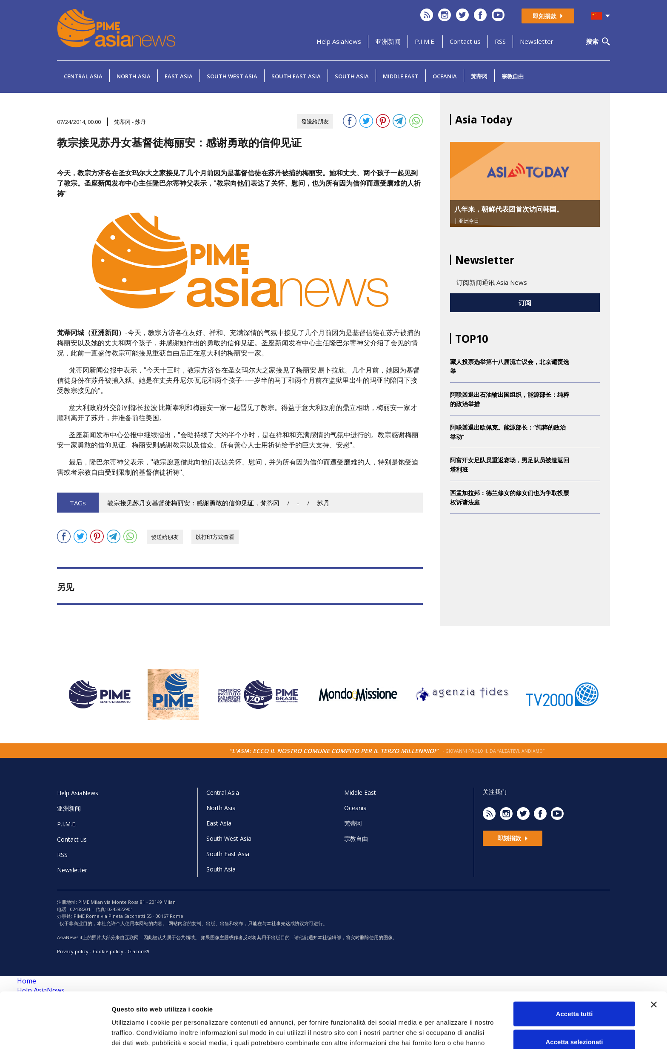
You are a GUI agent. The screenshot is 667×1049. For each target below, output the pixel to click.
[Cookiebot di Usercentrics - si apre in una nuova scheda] (55, 1032)
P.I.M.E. (425, 41)
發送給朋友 (315, 121)
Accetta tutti (574, 965)
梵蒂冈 (479, 76)
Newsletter (536, 41)
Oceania (445, 76)
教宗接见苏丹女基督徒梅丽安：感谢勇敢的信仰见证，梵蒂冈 (193, 503)
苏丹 (323, 503)
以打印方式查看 (215, 537)
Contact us (465, 41)
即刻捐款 (548, 16)
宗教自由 (513, 76)
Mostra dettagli (447, 1032)
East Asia (179, 76)
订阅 (525, 302)
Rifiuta (574, 1021)
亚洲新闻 (388, 41)
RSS (500, 41)
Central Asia (83, 76)
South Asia (352, 76)
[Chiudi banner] (654, 956)
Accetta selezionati (574, 993)
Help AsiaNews (338, 41)
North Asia (134, 76)
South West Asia (232, 76)
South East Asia (296, 76)
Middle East (401, 76)
